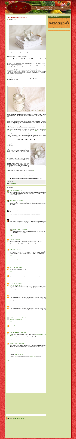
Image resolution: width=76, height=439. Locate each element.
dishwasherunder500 (13, 326)
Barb (11, 239)
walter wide (12, 343)
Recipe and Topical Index (49, 9)
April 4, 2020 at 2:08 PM (18, 325)
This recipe (12, 130)
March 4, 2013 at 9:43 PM (21, 219)
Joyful (11, 200)
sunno (11, 283)
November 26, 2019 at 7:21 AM (22, 317)
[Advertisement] (26, 403)
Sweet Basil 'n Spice (18, 6)
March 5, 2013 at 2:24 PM (16, 239)
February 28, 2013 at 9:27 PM (18, 200)
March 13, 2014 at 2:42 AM (18, 295)
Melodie (14, 19)
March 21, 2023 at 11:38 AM (19, 354)
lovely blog (36, 130)
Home (37, 7)
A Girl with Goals (13, 219)
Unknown (11, 267)
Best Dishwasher (33, 356)
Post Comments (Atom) (19, 418)
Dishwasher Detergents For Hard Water (16, 319)
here (34, 170)
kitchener (11, 325)
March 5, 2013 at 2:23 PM (22, 229)
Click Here (33, 262)
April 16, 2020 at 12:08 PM (21, 332)
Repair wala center (13, 332)
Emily (11, 190)
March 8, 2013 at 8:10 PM (17, 249)
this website (24, 59)
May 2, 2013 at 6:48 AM (18, 275)
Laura (11, 249)
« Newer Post (9, 415)
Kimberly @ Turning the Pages (15, 210)
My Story (38, 9)
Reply (11, 196)
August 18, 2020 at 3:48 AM (19, 343)
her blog (27, 133)
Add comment (9, 360)
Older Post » (43, 415)
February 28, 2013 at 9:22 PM (17, 190)
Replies (12, 227)
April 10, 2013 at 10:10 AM (19, 259)
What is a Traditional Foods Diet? (49, 7)
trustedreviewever (13, 317)
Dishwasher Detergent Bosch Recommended (17, 348)
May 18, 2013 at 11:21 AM (16, 283)
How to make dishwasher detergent (16, 285)
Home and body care (13, 183)
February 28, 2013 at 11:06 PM (26, 210)
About (62, 7)
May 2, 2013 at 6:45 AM (18, 267)
